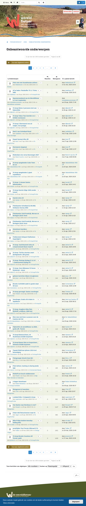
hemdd (12, 186)
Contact (76, 11)
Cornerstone (13, 288)
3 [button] (36, 68)
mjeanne (12, 339)
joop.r (17, 278)
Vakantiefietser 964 (15, 167)
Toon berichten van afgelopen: (23, 466)
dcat (17, 141)
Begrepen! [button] (76, 501)
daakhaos (12, 94)
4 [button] (40, 68)
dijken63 (12, 112)
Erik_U (17, 360)
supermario (19, 399)
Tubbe (17, 430)
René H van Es (20, 157)
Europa (9, 86)
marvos (12, 370)
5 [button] (43, 68)
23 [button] (51, 68)
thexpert (18, 407)
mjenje (17, 200)
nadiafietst (18, 133)
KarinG (12, 331)
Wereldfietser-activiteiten (14, 104)
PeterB (17, 376)
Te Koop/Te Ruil (35, 94)
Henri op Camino (14, 303)
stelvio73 (12, 249)
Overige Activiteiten (15, 385)
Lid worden (68, 11)
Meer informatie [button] (9, 503)
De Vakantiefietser (15, 321)
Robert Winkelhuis (20, 383)
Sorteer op (51, 466)
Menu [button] (6, 2)
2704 (17, 391)
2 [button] (33, 68)
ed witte (12, 424)
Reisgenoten (10, 159)
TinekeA (18, 293)
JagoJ (17, 415)
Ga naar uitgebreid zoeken (18, 62)
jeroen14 (12, 440)
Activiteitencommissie (16, 102)
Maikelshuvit (19, 84)
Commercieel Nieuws (35, 370)
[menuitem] (12, 2)
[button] (55, 68)
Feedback (10, 280)
